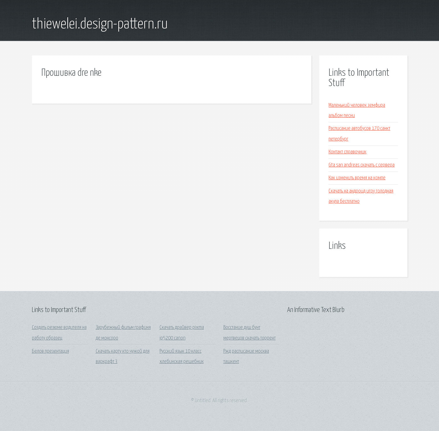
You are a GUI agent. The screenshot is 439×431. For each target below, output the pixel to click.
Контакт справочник (347, 152)
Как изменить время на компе (357, 178)
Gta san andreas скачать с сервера (362, 165)
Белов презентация (50, 351)
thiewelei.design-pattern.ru (100, 24)
